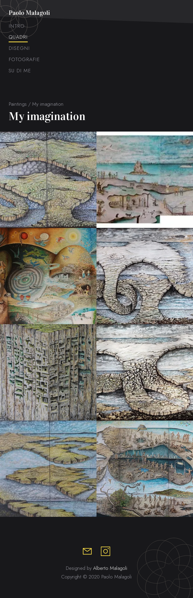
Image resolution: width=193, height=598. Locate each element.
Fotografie (24, 59)
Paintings (18, 104)
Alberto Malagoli (110, 568)
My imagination (48, 104)
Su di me (20, 71)
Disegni (19, 48)
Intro (17, 26)
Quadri (18, 37)
